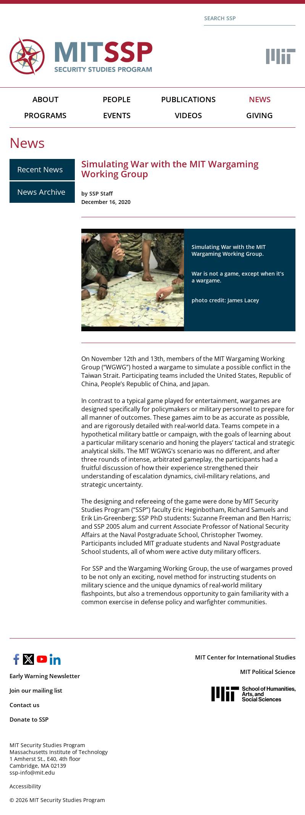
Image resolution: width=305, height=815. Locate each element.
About (45, 99)
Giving (259, 115)
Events (117, 115)
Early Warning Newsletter (45, 676)
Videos (188, 115)
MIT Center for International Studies (245, 657)
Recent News (40, 169)
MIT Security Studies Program (47, 745)
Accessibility (25, 786)
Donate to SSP (29, 719)
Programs (45, 115)
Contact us (24, 705)
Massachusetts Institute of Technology (59, 752)
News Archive (41, 192)
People (117, 99)
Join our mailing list (36, 690)
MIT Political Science (267, 671)
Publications (188, 99)
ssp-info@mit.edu (32, 772)
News (260, 99)
